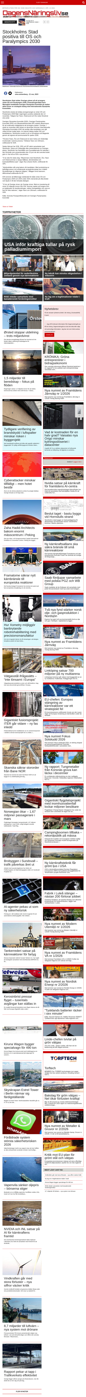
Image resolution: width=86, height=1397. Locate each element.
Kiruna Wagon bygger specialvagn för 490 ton (59, 1182)
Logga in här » (77, 462)
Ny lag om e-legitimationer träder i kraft (57, 1178)
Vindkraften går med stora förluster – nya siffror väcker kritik (63, 1175)
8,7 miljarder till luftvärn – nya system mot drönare (60, 1191)
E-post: (47, 315)
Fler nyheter (22, 1391)
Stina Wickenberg (21, 94)
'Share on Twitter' (7, 206)
